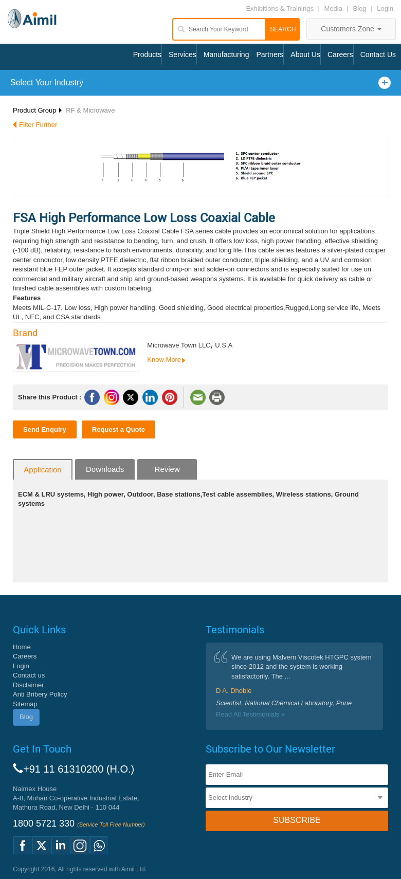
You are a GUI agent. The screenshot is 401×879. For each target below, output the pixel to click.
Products (147, 54)
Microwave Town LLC (178, 345)
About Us (305, 54)
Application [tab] (42, 469)
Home (22, 647)
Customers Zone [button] (351, 29)
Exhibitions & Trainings (280, 8)
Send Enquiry (44, 429)
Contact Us (378, 54)
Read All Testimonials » (250, 714)
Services (182, 54)
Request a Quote (118, 429)
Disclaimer (28, 685)
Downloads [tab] (105, 469)
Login (385, 8)
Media (334, 8)
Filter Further (38, 125)
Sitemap (25, 704)
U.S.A (223, 345)
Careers (340, 54)
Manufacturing (226, 54)
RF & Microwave (90, 110)
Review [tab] (167, 469)
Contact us (29, 675)
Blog (360, 8)
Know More (164, 359)
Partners (269, 54)
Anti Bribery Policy (40, 694)
